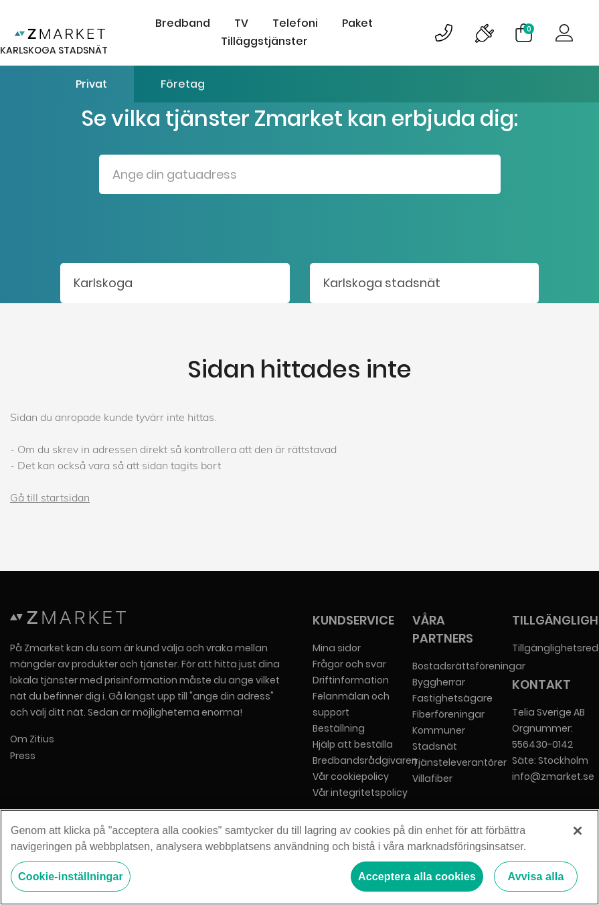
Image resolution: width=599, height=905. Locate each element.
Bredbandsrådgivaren (365, 760)
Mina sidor (337, 648)
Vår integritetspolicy (360, 792)
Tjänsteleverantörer (459, 762)
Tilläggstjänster (264, 41)
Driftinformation (351, 680)
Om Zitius (32, 739)
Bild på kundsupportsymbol (443, 32)
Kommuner (438, 730)
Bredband (182, 23)
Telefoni (295, 23)
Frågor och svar (349, 664)
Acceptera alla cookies (417, 876)
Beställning (339, 728)
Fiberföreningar (448, 714)
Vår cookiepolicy (351, 776)
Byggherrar (438, 682)
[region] (299, 857)
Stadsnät (434, 746)
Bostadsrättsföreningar (468, 666)
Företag (183, 84)
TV (241, 23)
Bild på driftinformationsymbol (483, 32)
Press (22, 755)
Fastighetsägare (452, 698)
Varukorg (528, 28)
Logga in (564, 32)
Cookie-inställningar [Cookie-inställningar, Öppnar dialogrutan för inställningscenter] (70, 876)
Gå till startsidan (50, 497)
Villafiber (432, 778)
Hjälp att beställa (353, 744)
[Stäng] (577, 830)
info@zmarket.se (553, 776)
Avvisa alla (536, 876)
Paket (357, 23)
